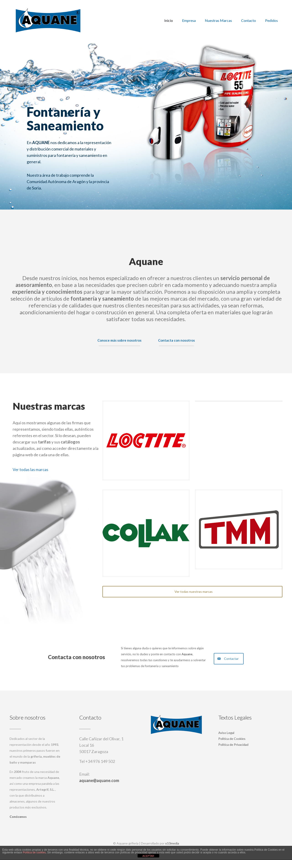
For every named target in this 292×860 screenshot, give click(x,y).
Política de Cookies (231, 739)
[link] (146, 440)
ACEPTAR (148, 856)
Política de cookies (34, 852)
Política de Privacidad (233, 744)
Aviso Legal (226, 733)
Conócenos (18, 817)
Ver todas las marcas (61, 469)
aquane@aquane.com (99, 780)
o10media (172, 843)
